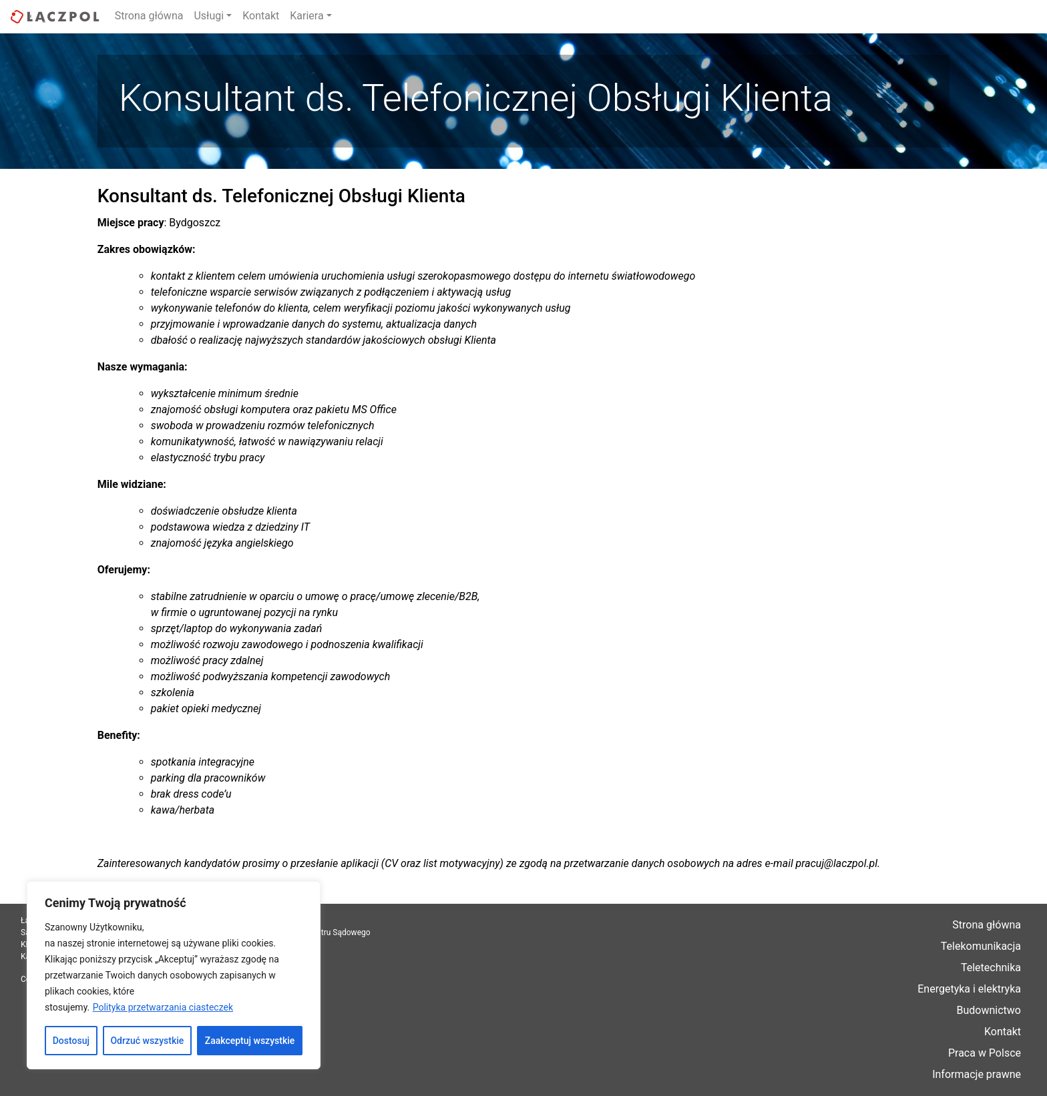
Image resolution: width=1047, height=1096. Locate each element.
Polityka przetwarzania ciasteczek (163, 1007)
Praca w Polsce (984, 1053)
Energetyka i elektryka (969, 989)
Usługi (209, 15)
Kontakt (260, 15)
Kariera (306, 15)
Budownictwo (989, 1010)
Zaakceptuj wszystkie (250, 1040)
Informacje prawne (976, 1074)
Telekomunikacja (981, 946)
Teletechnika (991, 967)
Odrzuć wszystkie (147, 1040)
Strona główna (149, 15)
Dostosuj (71, 1040)
